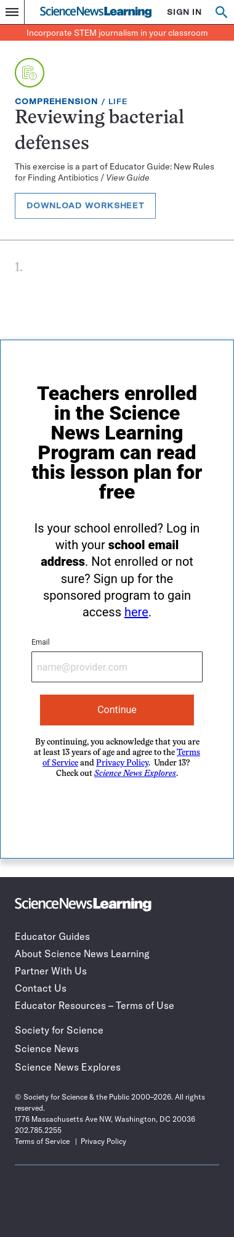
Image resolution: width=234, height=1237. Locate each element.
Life (118, 101)
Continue (117, 710)
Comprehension (56, 101)
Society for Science (59, 1030)
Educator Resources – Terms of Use (94, 1005)
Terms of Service (42, 1141)
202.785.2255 (38, 1130)
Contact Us (41, 988)
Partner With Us (51, 971)
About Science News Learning (82, 953)
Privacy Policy (122, 763)
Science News (47, 1048)
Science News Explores (68, 1067)
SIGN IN (184, 12)
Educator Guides (52, 936)
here (136, 612)
